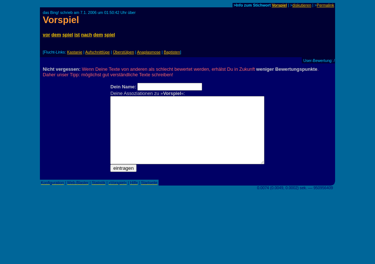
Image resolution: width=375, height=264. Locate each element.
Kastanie (74, 52)
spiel (67, 34)
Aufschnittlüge (97, 52)
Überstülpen (123, 52)
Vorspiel (279, 5)
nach (86, 34)
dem (56, 34)
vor (46, 34)
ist (77, 34)
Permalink (325, 5)
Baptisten (172, 52)
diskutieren (301, 5)
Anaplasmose (149, 52)
